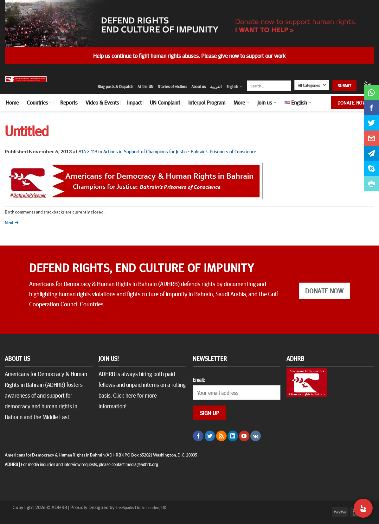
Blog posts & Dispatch (115, 86)
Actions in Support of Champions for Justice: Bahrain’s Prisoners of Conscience (179, 151)
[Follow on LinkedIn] (233, 436)
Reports (68, 102)
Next (12, 222)
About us (198, 86)
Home (12, 102)
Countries (39, 102)
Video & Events (102, 102)
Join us (266, 102)
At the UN (145, 86)
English (234, 87)
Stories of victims (172, 86)
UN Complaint (165, 102)
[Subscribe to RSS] (221, 436)
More (241, 102)
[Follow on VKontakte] (255, 436)
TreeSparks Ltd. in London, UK (141, 507)
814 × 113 (88, 151)
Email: (199, 379)
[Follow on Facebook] (198, 436)
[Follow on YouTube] (244, 436)
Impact (134, 102)
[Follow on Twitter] (210, 436)
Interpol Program (206, 102)
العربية (216, 86)
